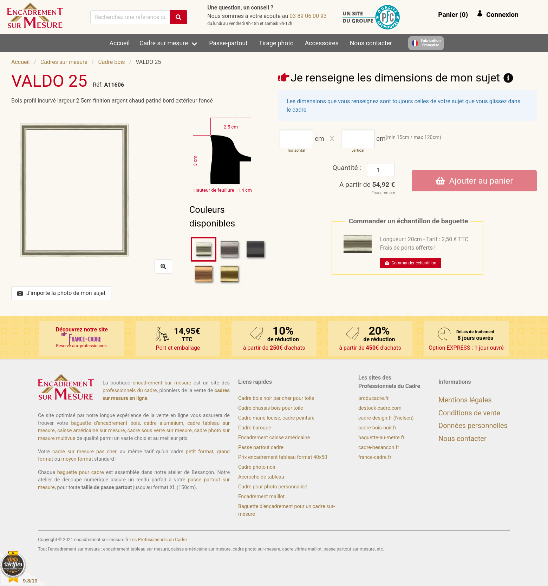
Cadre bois (111, 62)
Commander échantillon (410, 263)
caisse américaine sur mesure (91, 431)
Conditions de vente (469, 413)
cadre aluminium (163, 423)
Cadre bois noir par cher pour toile (276, 398)
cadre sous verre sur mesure (160, 431)
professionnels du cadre (130, 391)
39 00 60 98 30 (308, 16)
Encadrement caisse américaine (274, 438)
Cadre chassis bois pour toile (270, 408)
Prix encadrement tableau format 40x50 (282, 457)
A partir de (367, 184)
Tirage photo (276, 43)
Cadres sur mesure (63, 62)
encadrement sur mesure (162, 383)
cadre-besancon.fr (378, 447)
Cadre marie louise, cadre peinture (276, 418)
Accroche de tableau (261, 477)
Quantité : (346, 168)
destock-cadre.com (380, 408)
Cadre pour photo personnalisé (272, 487)
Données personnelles (473, 425)
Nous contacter (371, 43)
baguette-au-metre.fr (381, 438)
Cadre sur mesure (163, 43)
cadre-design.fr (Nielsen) (386, 418)
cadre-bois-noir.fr (377, 428)
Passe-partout (228, 43)
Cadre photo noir (256, 467)
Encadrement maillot (261, 497)
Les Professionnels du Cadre (158, 539)
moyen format (77, 459)
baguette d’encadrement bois (105, 423)
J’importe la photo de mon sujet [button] (61, 293)
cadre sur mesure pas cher (84, 452)
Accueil (120, 43)
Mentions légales (465, 400)
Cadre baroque (254, 428)
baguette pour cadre (80, 472)
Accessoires (322, 43)
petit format (200, 452)
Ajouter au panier (474, 181)
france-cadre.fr (374, 457)
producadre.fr (373, 398)
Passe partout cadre (260, 447)
